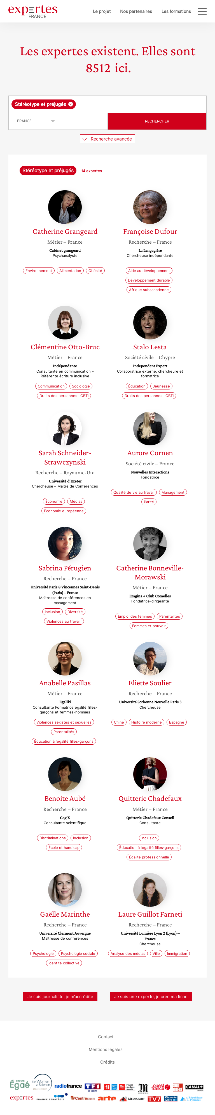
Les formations (176, 11)
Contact (105, 1036)
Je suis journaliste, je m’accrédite (60, 996)
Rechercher (157, 121)
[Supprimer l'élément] (70, 104)
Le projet (102, 11)
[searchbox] (121, 104)
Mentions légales (106, 1049)
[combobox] (107, 104)
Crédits (107, 1062)
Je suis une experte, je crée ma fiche (151, 996)
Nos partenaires (136, 11)
